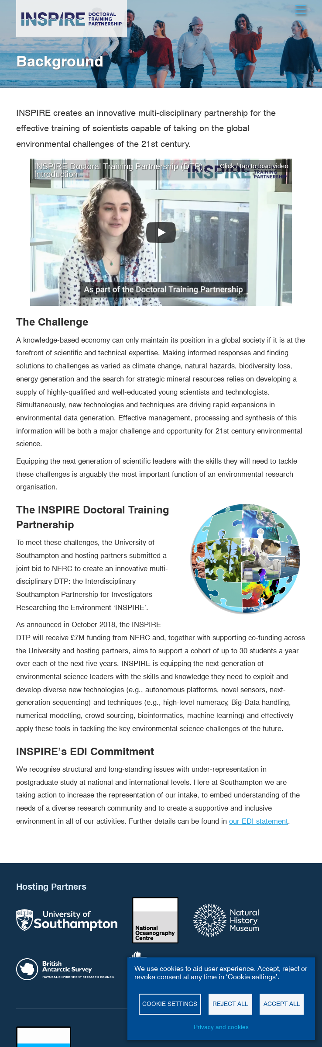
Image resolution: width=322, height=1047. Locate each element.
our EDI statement (258, 821)
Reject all (230, 1003)
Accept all (282, 1003)
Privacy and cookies (221, 1026)
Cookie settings (169, 1003)
